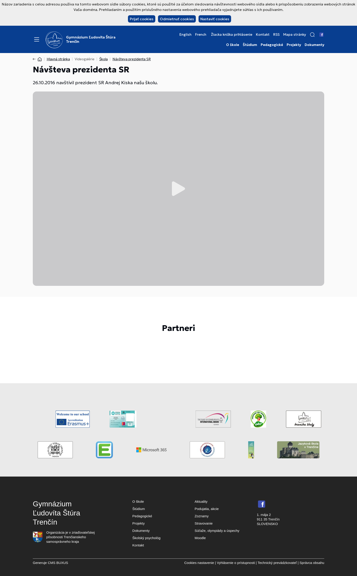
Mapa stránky (294, 35)
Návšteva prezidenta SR (131, 59)
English (185, 35)
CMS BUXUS (58, 563)
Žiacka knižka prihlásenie (231, 35)
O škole (232, 45)
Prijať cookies (141, 19)
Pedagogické (272, 45)
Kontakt (263, 35)
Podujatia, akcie (207, 509)
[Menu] (37, 39)
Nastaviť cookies (214, 19)
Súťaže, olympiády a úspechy (217, 531)
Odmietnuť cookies (177, 19)
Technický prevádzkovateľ (277, 563)
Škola (103, 59)
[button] (312, 34)
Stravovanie (204, 523)
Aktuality (201, 501)
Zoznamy (202, 516)
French (200, 35)
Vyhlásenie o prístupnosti (236, 563)
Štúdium (250, 45)
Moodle (200, 538)
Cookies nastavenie (199, 563)
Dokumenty (314, 45)
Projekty (294, 45)
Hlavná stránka (58, 59)
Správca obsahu (312, 563)
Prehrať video (178, 189)
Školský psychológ (146, 538)
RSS (276, 35)
